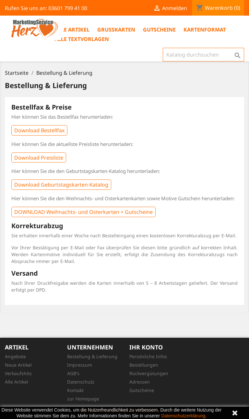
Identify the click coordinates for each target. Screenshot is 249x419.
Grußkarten (116, 29)
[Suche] (203, 54)
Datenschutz (80, 382)
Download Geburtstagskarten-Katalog (61, 184)
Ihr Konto (146, 347)
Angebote (15, 356)
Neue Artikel (18, 365)
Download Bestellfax (39, 130)
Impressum (79, 365)
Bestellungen (143, 365)
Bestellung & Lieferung (92, 356)
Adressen (139, 382)
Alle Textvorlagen (81, 39)
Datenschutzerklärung (183, 415)
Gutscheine (159, 29)
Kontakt (75, 390)
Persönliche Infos (148, 356)
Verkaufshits (18, 373)
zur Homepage (83, 399)
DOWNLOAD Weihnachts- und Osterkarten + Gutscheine (83, 212)
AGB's (73, 373)
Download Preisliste (38, 157)
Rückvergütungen (148, 373)
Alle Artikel (71, 29)
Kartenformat (205, 29)
